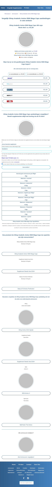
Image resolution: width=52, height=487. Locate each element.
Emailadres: (5, 148)
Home (3, 8)
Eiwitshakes (41, 468)
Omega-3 (19, 472)
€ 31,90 (35, 51)
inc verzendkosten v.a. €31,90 (35, 74)
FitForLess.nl (7, 13)
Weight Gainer (30, 474)
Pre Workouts (28, 472)
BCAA (18, 468)
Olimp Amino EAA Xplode (26, 330)
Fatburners (10, 470)
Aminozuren (15, 13)
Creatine (25, 468)
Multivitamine (11, 472)
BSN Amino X (26, 393)
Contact (48, 8)
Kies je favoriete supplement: (9, 144)
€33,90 (45, 95)
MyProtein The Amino (26, 425)
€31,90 (45, 78)
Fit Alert (26, 8)
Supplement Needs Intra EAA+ (26, 271)
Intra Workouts (31, 470)
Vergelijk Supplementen (14, 8)
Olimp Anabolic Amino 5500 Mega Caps (30, 13)
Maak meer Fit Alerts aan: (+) (10, 158)
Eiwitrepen (32, 468)
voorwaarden (16, 162)
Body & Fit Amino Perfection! (26, 289)
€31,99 (45, 89)
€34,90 (45, 101)
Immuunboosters (20, 470)
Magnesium (41, 470)
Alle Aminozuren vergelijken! (26, 457)
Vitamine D (21, 474)
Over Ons (40, 8)
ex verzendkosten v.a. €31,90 (17, 74)
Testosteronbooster (39, 472)
